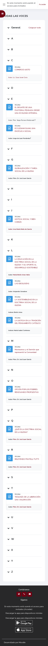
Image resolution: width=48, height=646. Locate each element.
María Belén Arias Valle (21, 275)
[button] (8, 27)
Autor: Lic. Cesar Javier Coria (17, 77)
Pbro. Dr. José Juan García (22, 439)
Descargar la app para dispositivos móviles (24, 613)
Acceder (42, 4)
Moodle (22, 642)
